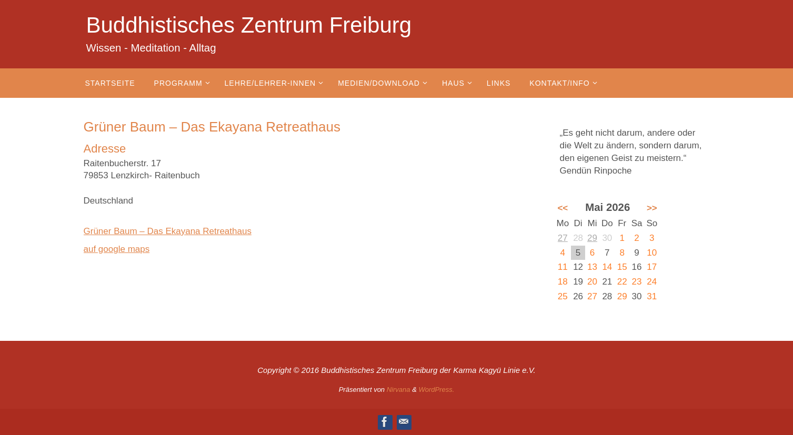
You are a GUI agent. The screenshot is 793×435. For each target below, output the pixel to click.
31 (652, 296)
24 (652, 282)
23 (637, 282)
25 (563, 296)
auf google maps (117, 249)
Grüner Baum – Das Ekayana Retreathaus (168, 231)
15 (622, 267)
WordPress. (436, 389)
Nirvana (398, 389)
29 (592, 238)
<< (562, 208)
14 (607, 267)
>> (652, 208)
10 (652, 253)
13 (592, 267)
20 (592, 282)
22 (622, 282)
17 (652, 267)
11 (563, 267)
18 (563, 282)
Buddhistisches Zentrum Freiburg (249, 25)
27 (563, 238)
